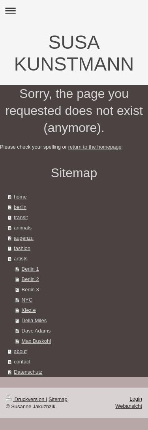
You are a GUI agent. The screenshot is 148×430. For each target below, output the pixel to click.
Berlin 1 (30, 269)
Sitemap (58, 399)
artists (21, 259)
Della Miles (34, 320)
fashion (22, 248)
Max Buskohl (36, 341)
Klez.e (29, 310)
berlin (20, 207)
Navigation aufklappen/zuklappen (74, 10)
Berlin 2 (30, 279)
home (20, 197)
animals (23, 228)
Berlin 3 (30, 289)
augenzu (24, 238)
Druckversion (26, 399)
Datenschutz (28, 372)
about (20, 351)
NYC (27, 300)
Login (135, 399)
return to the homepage (95, 147)
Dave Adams (36, 331)
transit (21, 217)
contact (22, 362)
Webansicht (128, 406)
